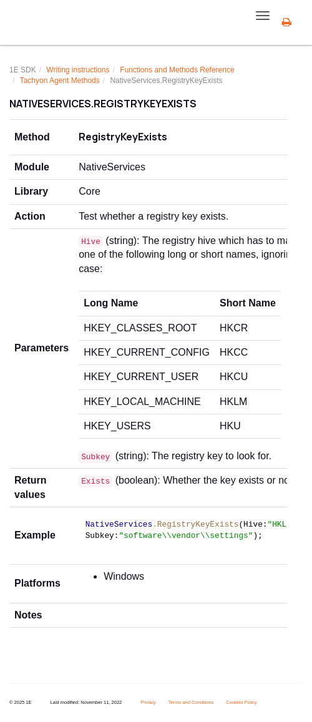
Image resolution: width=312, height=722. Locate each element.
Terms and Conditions (191, 702)
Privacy (148, 702)
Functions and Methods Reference (177, 70)
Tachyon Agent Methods (60, 80)
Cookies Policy (241, 702)
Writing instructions (77, 70)
